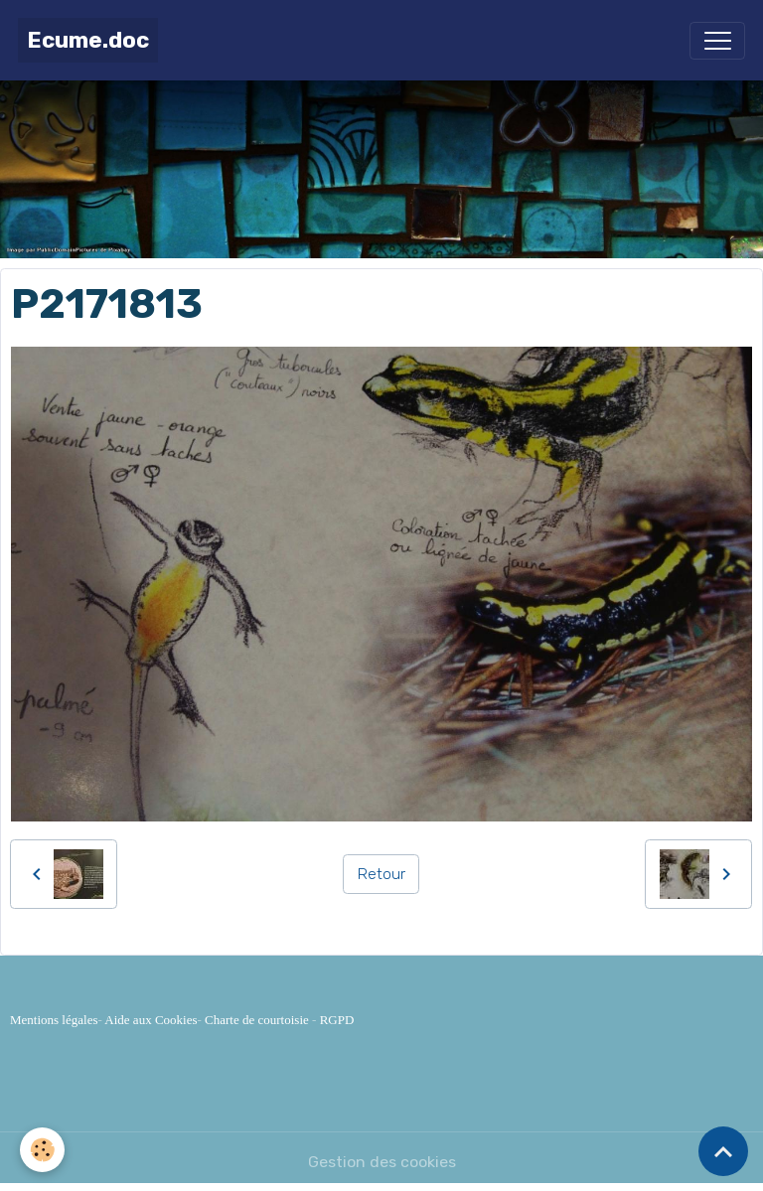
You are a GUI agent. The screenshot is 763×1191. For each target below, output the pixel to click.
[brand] (88, 40)
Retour (381, 873)
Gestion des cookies (382, 1161)
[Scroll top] (723, 1151)
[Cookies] (42, 1149)
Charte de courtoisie (257, 1019)
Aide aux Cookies (150, 1019)
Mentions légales (53, 1019)
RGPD (337, 1019)
